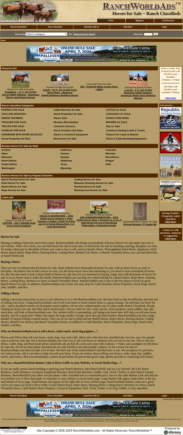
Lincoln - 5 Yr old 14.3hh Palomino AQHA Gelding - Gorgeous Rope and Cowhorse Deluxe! (138, 94)
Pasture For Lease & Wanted (122, 134)
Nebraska (6, 157)
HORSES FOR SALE (12, 109)
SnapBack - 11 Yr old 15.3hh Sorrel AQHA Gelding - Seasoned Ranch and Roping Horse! (20, 95)
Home (110, 20)
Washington (8, 168)
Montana (110, 153)
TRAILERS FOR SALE (13, 122)
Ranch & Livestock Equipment (71, 134)
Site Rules (128, 27)
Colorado (111, 150)
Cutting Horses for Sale (87, 179)
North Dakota (8, 160)
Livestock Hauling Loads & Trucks (125, 130)
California (66, 150)
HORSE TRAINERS (12, 118)
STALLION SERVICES (13, 114)
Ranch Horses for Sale (14, 186)
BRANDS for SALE (116, 122)
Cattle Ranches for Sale (67, 109)
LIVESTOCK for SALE (118, 114)
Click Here (170, 98)
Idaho (4, 153)
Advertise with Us (91, 27)
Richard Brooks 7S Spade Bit (139, 224)
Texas (64, 164)
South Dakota (9, 164)
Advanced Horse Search (84, 34)
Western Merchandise (66, 122)
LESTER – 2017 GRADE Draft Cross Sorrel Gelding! (19, 224)
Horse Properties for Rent (15, 138)
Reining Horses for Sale (87, 186)
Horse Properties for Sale (68, 114)
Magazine (139, 20)
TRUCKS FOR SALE (12, 126)
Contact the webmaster (172, 399)
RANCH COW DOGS (117, 118)
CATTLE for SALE (116, 109)
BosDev (6, 432)
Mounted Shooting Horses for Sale (93, 183)
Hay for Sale (113, 126)
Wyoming (66, 168)
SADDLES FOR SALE (13, 130)
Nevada (65, 157)
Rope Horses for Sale (13, 190)
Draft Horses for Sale (13, 183)
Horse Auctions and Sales (68, 130)
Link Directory (168, 20)
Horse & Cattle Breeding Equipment (126, 138)
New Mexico (112, 157)
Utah (108, 164)
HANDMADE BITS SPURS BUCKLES (22, 134)
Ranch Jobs (60, 118)
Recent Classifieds (19, 27)
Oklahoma (66, 160)
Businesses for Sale (65, 138)
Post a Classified (55, 27)
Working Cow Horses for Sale (90, 190)
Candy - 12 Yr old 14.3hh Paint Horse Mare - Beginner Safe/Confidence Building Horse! (59, 93)
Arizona (5, 150)
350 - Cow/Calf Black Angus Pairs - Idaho (99, 88)
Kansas (65, 153)
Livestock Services (64, 126)
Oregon (110, 160)
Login (164, 27)
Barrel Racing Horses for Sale (18, 179)
